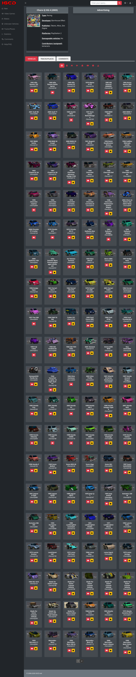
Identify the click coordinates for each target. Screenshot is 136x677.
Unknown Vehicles (10, 24)
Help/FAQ (7, 44)
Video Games (8, 13)
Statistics (6, 34)
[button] (126, 3)
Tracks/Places (8, 29)
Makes (5, 19)
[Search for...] (103, 3)
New (5, 8)
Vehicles (32, 59)
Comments (7, 39)
